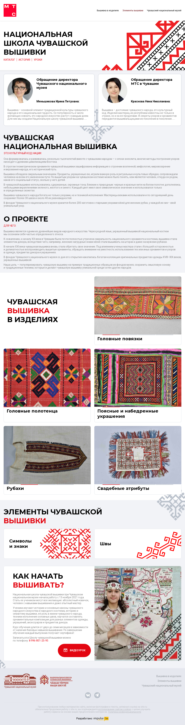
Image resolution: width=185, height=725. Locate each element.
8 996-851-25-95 (38, 638)
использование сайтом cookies (114, 707)
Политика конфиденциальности (124, 709)
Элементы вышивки (132, 10)
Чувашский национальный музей (164, 10)
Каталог (9, 59)
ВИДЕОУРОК (74, 648)
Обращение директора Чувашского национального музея (61, 84)
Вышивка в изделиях (108, 10)
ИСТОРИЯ (24, 59)
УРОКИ (38, 59)
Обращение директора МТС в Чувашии (151, 82)
